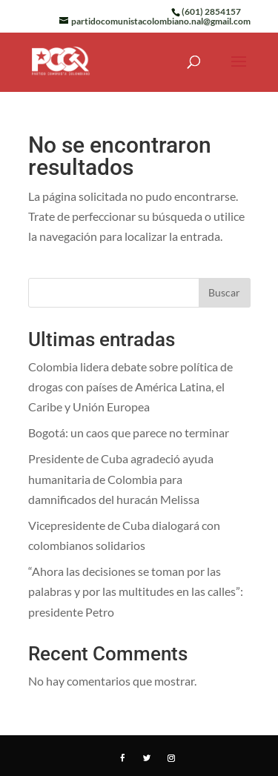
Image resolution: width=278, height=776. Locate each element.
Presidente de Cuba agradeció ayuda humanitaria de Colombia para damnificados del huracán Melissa (121, 478)
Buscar (224, 292)
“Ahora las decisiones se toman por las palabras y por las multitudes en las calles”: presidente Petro (135, 591)
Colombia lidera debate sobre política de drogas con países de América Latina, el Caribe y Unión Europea (130, 386)
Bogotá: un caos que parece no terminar (128, 432)
